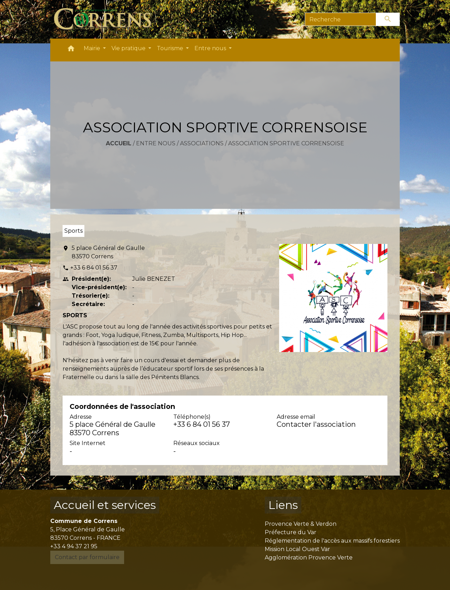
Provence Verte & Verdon (300, 524)
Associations (202, 143)
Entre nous (155, 143)
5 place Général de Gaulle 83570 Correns (108, 252)
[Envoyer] (388, 19)
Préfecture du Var (290, 532)
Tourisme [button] (171, 48)
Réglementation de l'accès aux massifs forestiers (332, 540)
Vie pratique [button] (129, 48)
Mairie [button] (93, 48)
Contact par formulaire (87, 557)
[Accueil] (106, 19)
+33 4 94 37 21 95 (73, 546)
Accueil (118, 143)
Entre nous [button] (210, 48)
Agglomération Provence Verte (309, 557)
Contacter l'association (316, 424)
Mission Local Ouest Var (297, 549)
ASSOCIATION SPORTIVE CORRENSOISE (286, 143)
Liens (283, 505)
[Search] (340, 19)
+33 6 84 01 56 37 (93, 267)
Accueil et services (105, 505)
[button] (71, 50)
